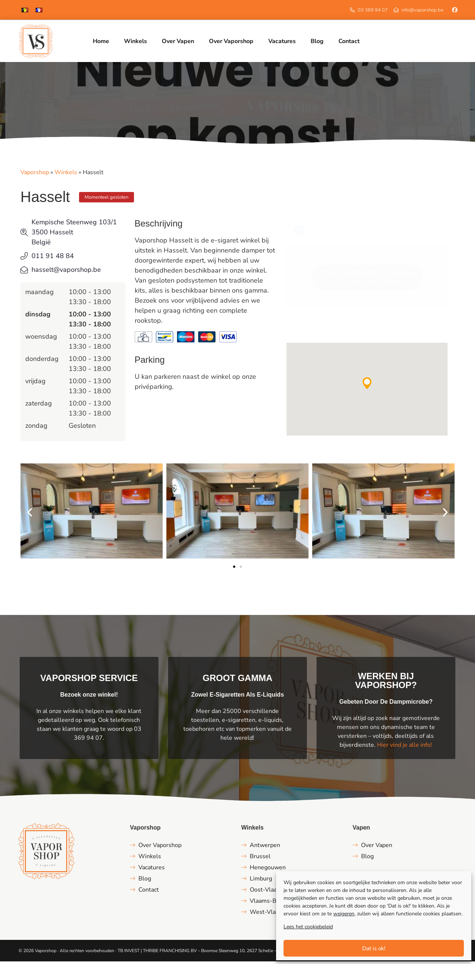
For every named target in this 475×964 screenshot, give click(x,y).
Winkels (66, 175)
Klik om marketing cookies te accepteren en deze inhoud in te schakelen (367, 280)
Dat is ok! (374, 948)
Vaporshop (34, 175)
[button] (367, 386)
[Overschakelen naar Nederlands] (25, 10)
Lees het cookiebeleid (308, 926)
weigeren (343, 913)
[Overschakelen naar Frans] (39, 10)
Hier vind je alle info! (404, 747)
